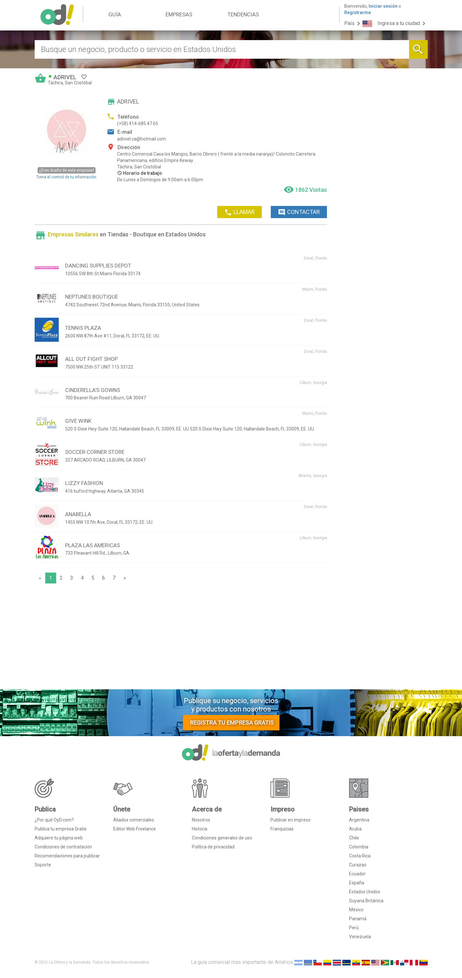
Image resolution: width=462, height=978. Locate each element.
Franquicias (282, 828)
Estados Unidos (364, 891)
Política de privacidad (213, 846)
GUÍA (114, 14)
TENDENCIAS (243, 14)
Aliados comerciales (133, 819)
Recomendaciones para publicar (67, 855)
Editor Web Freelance (134, 828)
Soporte (43, 864)
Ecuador (357, 873)
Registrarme (357, 12)
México (356, 909)
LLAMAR (239, 212)
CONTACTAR (299, 212)
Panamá (357, 918)
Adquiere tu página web (59, 837)
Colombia (358, 846)
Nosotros (201, 819)
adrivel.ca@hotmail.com (141, 138)
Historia (199, 828)
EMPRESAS (179, 14)
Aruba (355, 828)
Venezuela (360, 936)
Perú (354, 927)
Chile (354, 837)
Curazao (357, 864)
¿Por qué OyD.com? (54, 819)
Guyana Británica (366, 900)
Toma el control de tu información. (66, 173)
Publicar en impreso (290, 819)
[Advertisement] (181, 638)
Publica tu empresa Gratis (61, 828)
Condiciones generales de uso (222, 837)
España (356, 882)
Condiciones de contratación (63, 846)
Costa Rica (360, 855)
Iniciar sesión (383, 6)
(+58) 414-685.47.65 (137, 123)
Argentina (359, 819)
